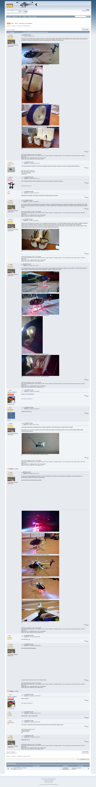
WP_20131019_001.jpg (26, 292)
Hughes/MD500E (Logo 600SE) (19, 767)
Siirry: (78, 759)
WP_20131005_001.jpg (26, 64)
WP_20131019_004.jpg (26, 376)
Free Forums (50, 781)
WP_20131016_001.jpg (26, 250)
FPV (20, 16)
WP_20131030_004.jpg (26, 576)
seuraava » (87, 28)
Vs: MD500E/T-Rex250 (28, 162)
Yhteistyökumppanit (32, 16)
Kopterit (9, 16)
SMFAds (45, 781)
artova (10, 162)
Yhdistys (24, 16)
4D (16, 769)
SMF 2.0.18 (43, 778)
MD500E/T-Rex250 (27, 34)
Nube (10, 407)
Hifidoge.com (30, 398)
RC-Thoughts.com (24, 398)
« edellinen (83, 28)
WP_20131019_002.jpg (26, 315)
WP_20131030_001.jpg (26, 532)
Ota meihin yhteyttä (85, 10)
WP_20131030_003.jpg (26, 554)
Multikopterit (15, 16)
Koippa (11, 35)
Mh (9, 635)
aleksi (10, 721)
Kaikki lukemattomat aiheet (11, 753)
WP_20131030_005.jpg (26, 599)
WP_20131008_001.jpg (26, 103)
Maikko (11, 177)
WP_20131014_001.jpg (26, 148)
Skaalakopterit (20, 769)
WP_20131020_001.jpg (26, 454)
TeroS (10, 390)
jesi (14, 468)
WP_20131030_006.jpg (26, 621)
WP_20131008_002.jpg (26, 125)
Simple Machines (53, 778)
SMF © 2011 (48, 778)
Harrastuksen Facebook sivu (26, 185)
